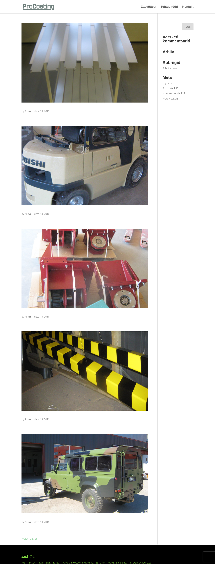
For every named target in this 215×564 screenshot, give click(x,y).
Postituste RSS (170, 88)
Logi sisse (168, 83)
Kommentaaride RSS (174, 93)
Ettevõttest (148, 6)
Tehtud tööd (169, 6)
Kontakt (188, 6)
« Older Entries (29, 538)
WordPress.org (170, 98)
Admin (28, 111)
